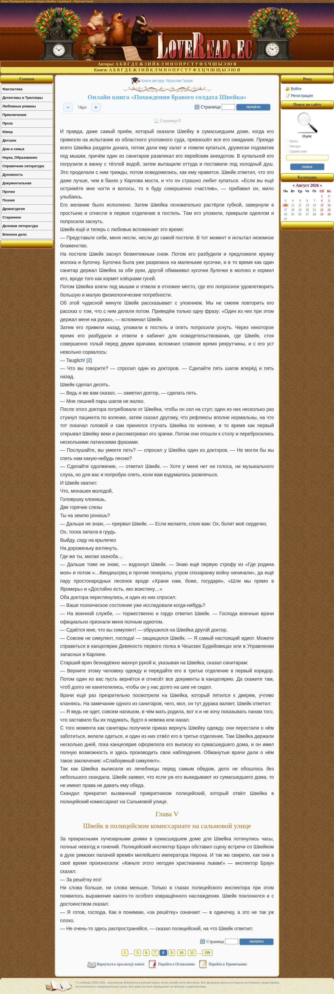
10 (181, 953)
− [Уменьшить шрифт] (68, 107)
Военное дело (14, 234)
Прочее (8, 192)
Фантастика (12, 89)
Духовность (12, 175)
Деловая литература (20, 226)
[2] (89, 360)
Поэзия (8, 200)
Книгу (291, 141)
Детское (9, 140)
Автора (292, 146)
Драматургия (13, 209)
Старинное (11, 217)
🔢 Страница (207, 107)
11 (192, 953)
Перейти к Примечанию (228, 964)
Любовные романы (19, 106)
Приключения (14, 115)
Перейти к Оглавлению (177, 964)
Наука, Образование (19, 157)
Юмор (7, 132)
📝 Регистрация (299, 95)
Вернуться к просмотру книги (121, 964)
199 (207, 953)
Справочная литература (23, 166)
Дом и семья (13, 149)
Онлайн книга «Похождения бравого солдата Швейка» (167, 96)
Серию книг (296, 151)
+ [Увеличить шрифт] (96, 107)
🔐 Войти (293, 89)
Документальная (16, 183)
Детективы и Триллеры (22, 98)
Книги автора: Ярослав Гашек (167, 81)
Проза (7, 123)
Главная (26, 79)
